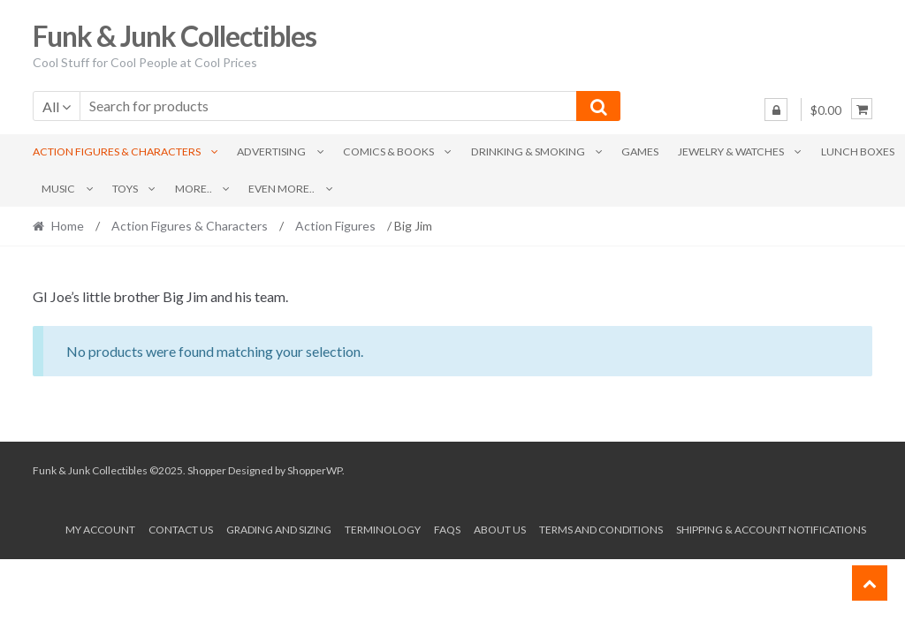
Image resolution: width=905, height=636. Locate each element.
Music (58, 188)
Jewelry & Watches (731, 151)
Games (639, 151)
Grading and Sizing (278, 529)
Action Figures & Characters (117, 151)
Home (67, 225)
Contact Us (180, 529)
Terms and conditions (601, 529)
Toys (125, 188)
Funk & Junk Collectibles (174, 36)
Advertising (271, 151)
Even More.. (281, 188)
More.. (193, 188)
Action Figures (335, 225)
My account (100, 529)
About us (500, 529)
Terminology (383, 529)
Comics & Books (388, 151)
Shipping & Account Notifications (771, 529)
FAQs (447, 529)
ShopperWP (314, 470)
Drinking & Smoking (528, 151)
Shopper (206, 470)
